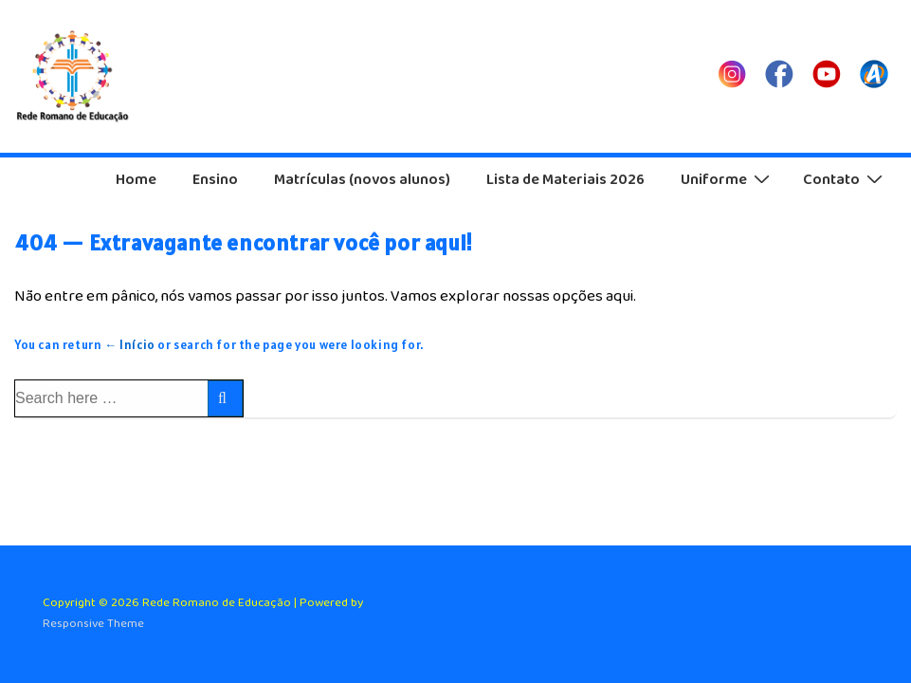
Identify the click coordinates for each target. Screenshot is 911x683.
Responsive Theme (93, 624)
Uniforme (727, 179)
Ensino (215, 180)
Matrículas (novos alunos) (362, 180)
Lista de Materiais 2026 (565, 180)
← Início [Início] (129, 345)
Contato (845, 179)
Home (136, 180)
